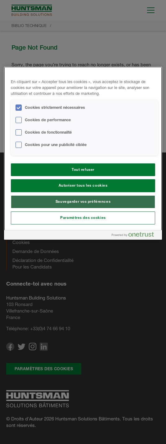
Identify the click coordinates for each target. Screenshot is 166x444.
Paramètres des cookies (83, 217)
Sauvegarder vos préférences (83, 201)
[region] (83, 153)
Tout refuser (83, 169)
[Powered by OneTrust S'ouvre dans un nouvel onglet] (135, 236)
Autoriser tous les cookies (83, 185)
